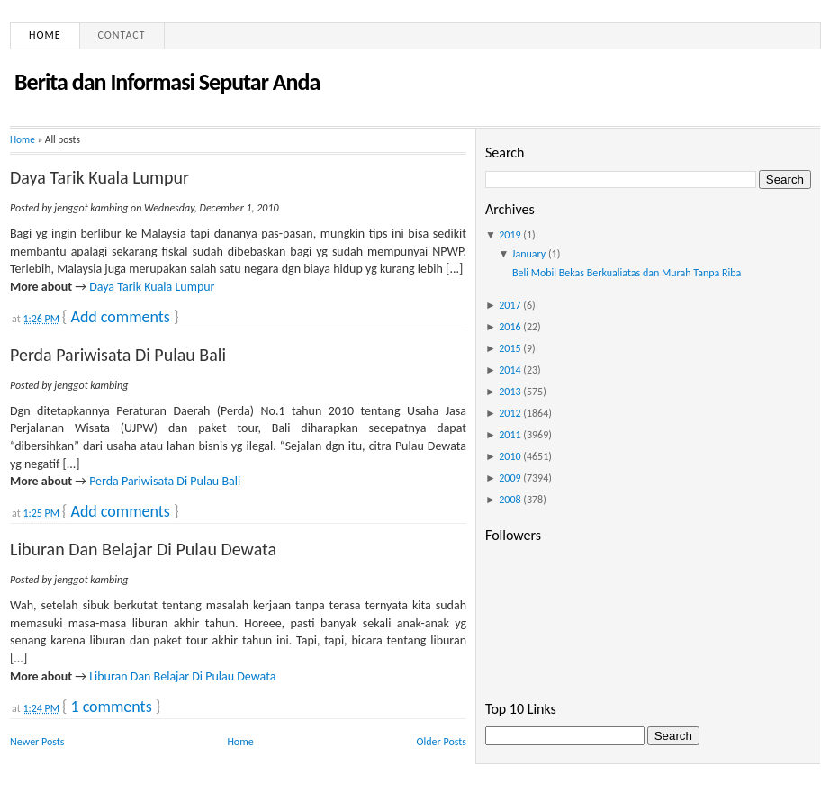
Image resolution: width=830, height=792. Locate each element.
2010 (509, 456)
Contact (122, 35)
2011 (509, 434)
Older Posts (441, 741)
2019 (509, 235)
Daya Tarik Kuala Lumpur (99, 177)
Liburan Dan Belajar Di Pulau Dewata (143, 549)
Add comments (119, 317)
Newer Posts (37, 741)
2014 (509, 370)
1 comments (110, 706)
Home (45, 35)
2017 (509, 305)
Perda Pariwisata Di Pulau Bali (118, 355)
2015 (509, 348)
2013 (509, 391)
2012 (509, 413)
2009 (509, 478)
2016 (509, 326)
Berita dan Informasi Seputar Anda (167, 82)
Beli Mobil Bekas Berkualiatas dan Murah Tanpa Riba (626, 272)
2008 (509, 499)
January (529, 254)
